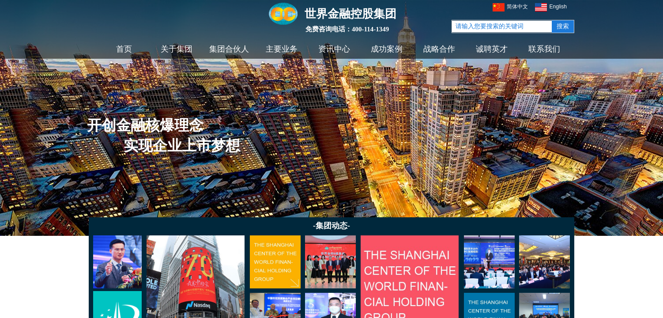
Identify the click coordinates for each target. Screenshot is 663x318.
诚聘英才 (492, 49)
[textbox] (502, 26)
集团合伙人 (229, 49)
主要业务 (282, 49)
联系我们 (544, 49)
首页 (124, 49)
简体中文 (510, 7)
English (550, 7)
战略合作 (439, 49)
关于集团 (176, 49)
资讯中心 (334, 49)
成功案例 (387, 49)
